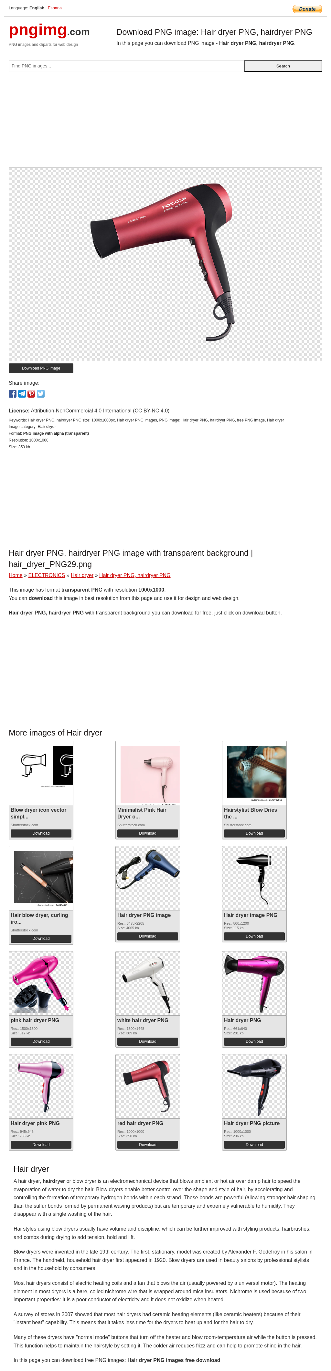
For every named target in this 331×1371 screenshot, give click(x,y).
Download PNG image (41, 368)
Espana (55, 7)
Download (40, 833)
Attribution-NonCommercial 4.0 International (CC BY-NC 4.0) (100, 410)
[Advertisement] (165, 122)
